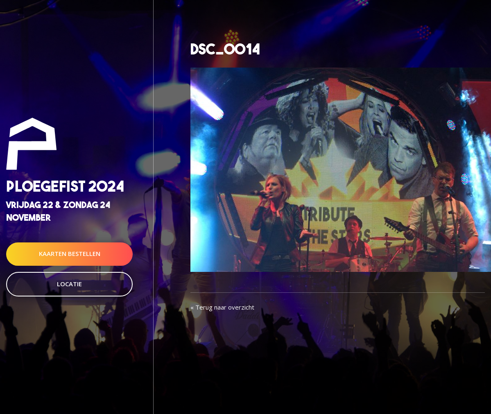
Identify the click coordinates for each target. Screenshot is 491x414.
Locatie (69, 284)
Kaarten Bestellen (69, 254)
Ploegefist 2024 (65, 186)
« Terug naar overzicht (222, 307)
